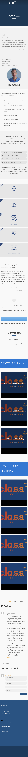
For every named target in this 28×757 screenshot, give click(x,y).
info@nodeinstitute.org (6, 722)
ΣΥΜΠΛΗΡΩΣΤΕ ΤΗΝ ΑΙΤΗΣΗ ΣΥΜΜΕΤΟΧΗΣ (14, 319)
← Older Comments (5, 663)
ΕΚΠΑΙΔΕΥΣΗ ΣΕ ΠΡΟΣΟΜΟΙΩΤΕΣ (14, 239)
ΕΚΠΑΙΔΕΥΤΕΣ (14, 209)
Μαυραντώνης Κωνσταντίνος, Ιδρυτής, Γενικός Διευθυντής (14, 75)
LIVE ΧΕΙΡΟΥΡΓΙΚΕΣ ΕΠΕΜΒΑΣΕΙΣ (14, 253)
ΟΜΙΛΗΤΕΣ (14, 195)
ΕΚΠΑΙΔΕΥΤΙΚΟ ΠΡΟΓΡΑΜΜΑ (7, 734)
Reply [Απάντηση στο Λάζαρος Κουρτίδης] (26, 612)
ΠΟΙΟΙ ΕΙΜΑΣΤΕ (5, 731)
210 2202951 (3, 718)
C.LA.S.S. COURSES (5, 738)
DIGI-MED (23, 749)
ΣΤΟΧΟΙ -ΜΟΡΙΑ (14, 224)
